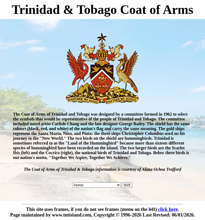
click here (168, 209)
